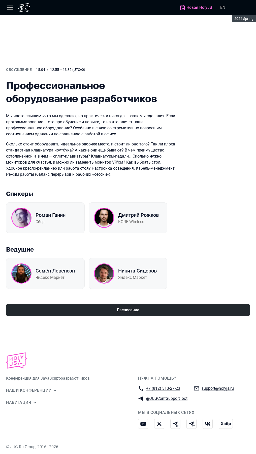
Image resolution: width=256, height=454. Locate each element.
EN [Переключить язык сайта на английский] (222, 7)
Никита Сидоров (137, 271)
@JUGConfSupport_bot (166, 398)
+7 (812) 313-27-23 (163, 388)
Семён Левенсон (55, 271)
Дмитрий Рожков (138, 215)
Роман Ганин (51, 215)
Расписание (128, 310)
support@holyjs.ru (218, 388)
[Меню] (10, 8)
